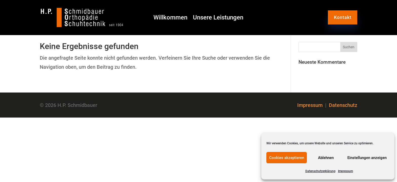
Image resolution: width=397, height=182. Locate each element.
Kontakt (342, 17)
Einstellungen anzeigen (367, 157)
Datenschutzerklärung (320, 171)
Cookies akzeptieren (286, 157)
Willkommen (170, 18)
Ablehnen (326, 157)
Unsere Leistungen (218, 18)
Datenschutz (343, 105)
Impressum (345, 171)
